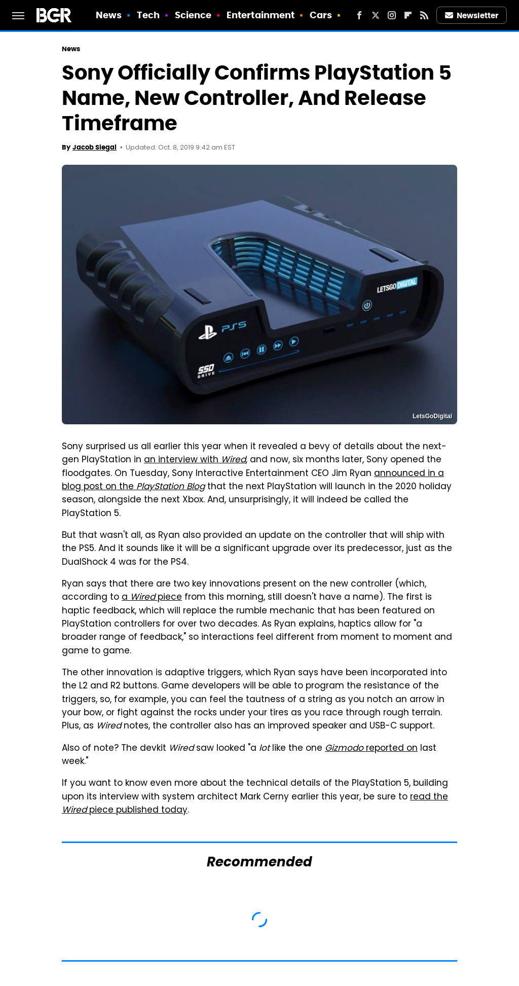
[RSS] (424, 15)
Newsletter (472, 15)
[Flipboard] (408, 15)
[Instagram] (392, 15)
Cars (321, 15)
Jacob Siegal (94, 147)
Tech (148, 15)
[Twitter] (376, 15)
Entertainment (260, 15)
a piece (152, 598)
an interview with (195, 460)
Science (193, 15)
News (109, 15)
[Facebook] (359, 15)
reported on (371, 749)
